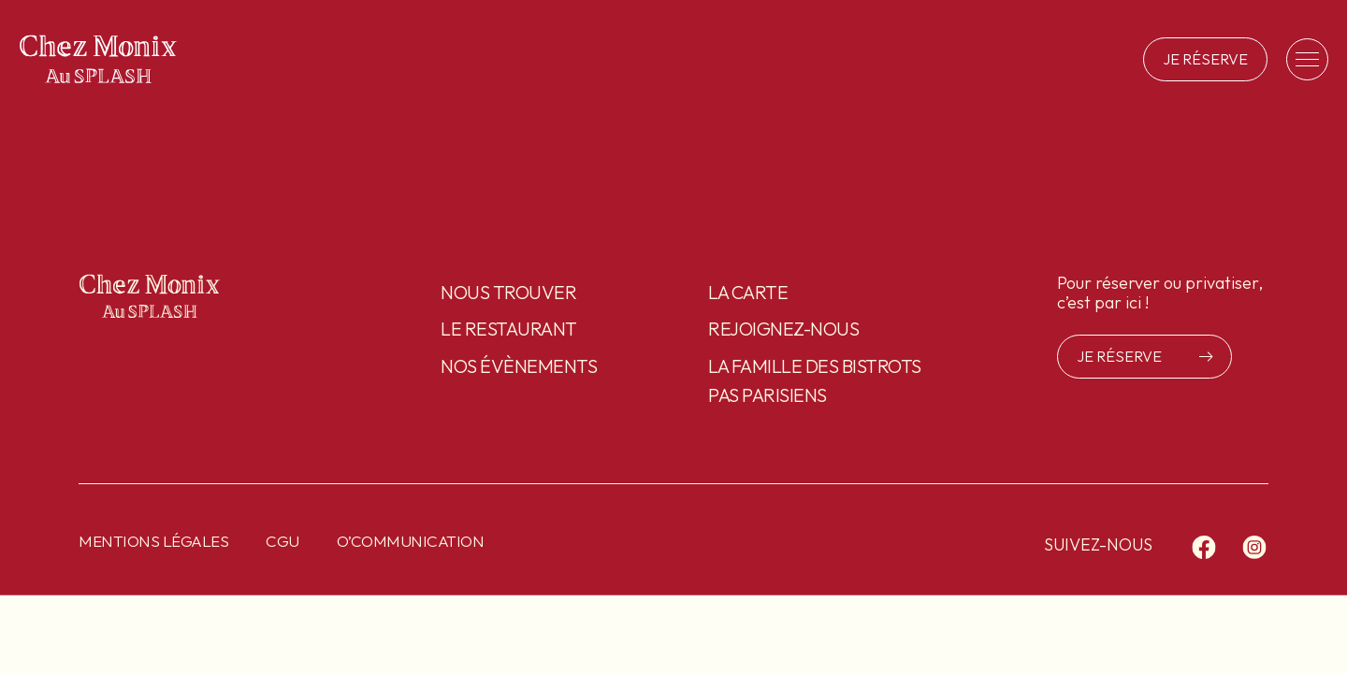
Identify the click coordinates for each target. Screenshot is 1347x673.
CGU (282, 541)
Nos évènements (519, 366)
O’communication (411, 541)
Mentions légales (153, 541)
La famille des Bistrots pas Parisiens (814, 380)
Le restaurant (509, 328)
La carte (748, 292)
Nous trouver (508, 292)
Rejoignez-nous (783, 328)
